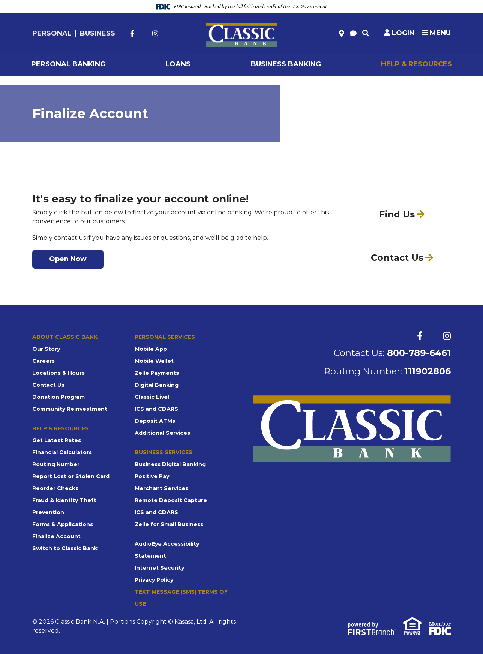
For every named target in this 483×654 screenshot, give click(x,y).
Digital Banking (156, 385)
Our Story (46, 349)
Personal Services (165, 337)
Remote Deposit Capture (171, 500)
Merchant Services (161, 488)
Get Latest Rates (56, 440)
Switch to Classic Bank (65, 548)
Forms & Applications (62, 524)
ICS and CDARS (156, 409)
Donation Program (58, 397)
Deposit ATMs (155, 421)
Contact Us (48, 385)
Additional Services (162, 433)
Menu (436, 33)
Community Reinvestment (69, 409)
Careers (43, 361)
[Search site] (365, 33)
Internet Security (159, 567)
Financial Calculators (62, 452)
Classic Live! (152, 397)
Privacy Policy (154, 579)
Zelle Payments (157, 373)
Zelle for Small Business (169, 524)
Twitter (143, 33)
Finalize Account (56, 536)
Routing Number (56, 464)
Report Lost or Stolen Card (71, 476)
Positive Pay (152, 476)
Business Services (163, 452)
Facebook (132, 33)
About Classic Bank (65, 337)
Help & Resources (60, 428)
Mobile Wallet (154, 361)
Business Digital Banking (170, 464)
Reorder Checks (55, 488)
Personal (52, 33)
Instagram (155, 33)
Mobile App (151, 349)
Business (97, 33)
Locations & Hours (58, 373)
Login (403, 33)
